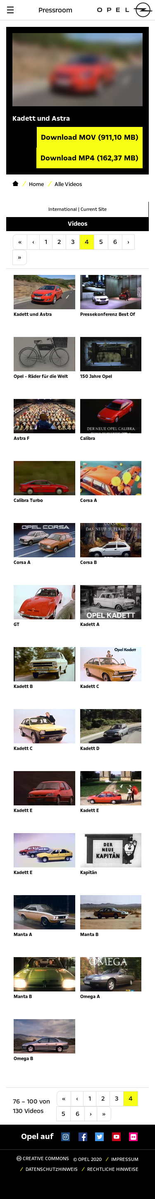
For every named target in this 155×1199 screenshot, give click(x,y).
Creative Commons (43, 1159)
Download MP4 (89, 158)
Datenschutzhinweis (52, 1169)
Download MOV (89, 137)
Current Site (94, 209)
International (62, 209)
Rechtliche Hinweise (112, 1169)
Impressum (124, 1159)
